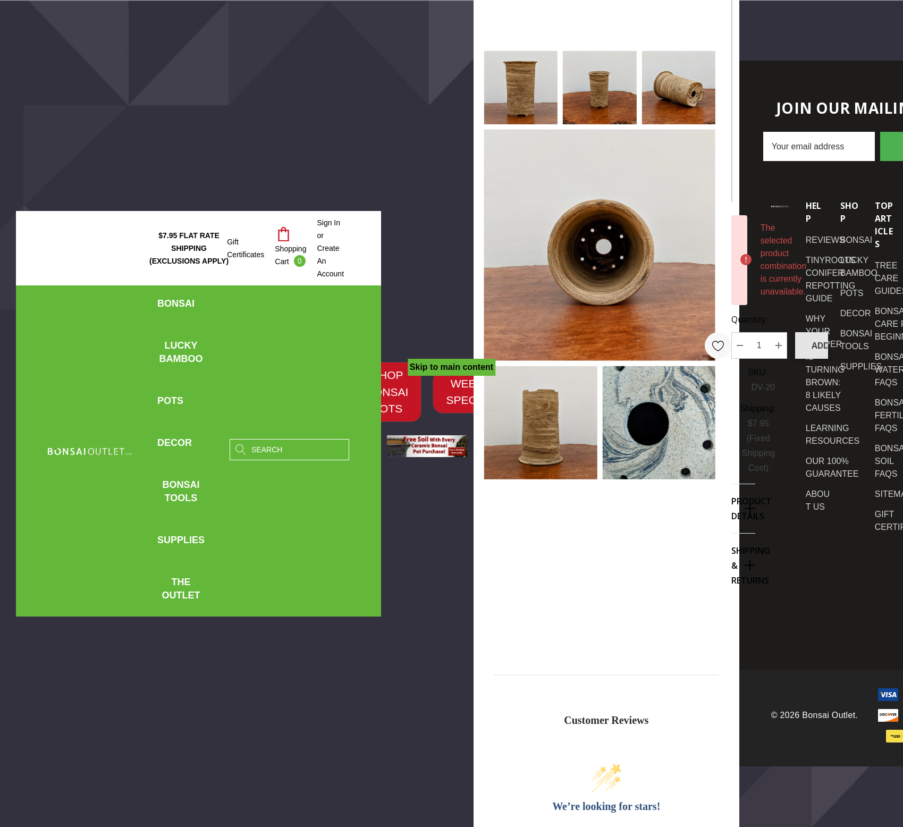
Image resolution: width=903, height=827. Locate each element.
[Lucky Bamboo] (181, 354)
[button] (387, 392)
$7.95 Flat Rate (189, 248)
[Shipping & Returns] (743, 565)
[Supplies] (181, 543)
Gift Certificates (245, 248)
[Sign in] (328, 222)
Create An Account (330, 261)
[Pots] (170, 403)
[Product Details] (743, 508)
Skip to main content (451, 367)
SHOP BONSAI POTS (387, 392)
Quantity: (749, 319)
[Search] (240, 449)
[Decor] (174, 445)
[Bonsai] (176, 306)
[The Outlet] (181, 589)
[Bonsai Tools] (181, 494)
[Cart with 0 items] (290, 248)
